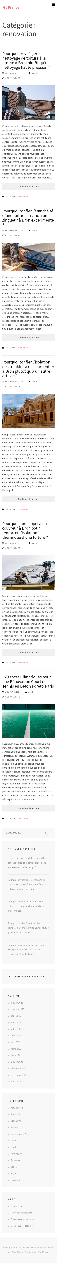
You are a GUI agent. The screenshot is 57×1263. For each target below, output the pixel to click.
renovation (23, 196)
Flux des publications (21, 1212)
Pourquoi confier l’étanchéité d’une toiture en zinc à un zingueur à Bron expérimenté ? (28, 217)
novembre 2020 (19, 1074)
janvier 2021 (17, 1061)
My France (10, 7)
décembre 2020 (18, 1068)
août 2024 (16, 1022)
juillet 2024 (16, 1028)
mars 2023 (16, 1035)
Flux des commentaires (23, 1219)
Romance (16, 1160)
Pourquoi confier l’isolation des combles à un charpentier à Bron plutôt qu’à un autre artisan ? (28, 368)
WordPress (43, 1252)
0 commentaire (12, 78)
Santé (14, 1166)
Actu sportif (17, 1107)
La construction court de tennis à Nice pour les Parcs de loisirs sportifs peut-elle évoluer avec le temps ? (27, 863)
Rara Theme (17, 1252)
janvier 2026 (17, 1002)
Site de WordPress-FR (22, 1225)
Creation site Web (20, 1133)
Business (15, 1127)
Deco (13, 1140)
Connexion (16, 1206)
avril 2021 (16, 1042)
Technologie (17, 1179)
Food (13, 1147)
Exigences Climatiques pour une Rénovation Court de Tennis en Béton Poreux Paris (28, 681)
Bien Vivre (16, 1120)
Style (13, 1173)
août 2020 (16, 1081)
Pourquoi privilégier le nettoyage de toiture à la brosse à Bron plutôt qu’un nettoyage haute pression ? (26, 60)
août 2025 (16, 1015)
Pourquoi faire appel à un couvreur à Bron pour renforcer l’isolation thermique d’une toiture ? (25, 530)
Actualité (15, 1114)
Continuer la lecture (28, 186)
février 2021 (17, 1055)
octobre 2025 (17, 1009)
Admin (35, 73)
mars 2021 (16, 1048)
